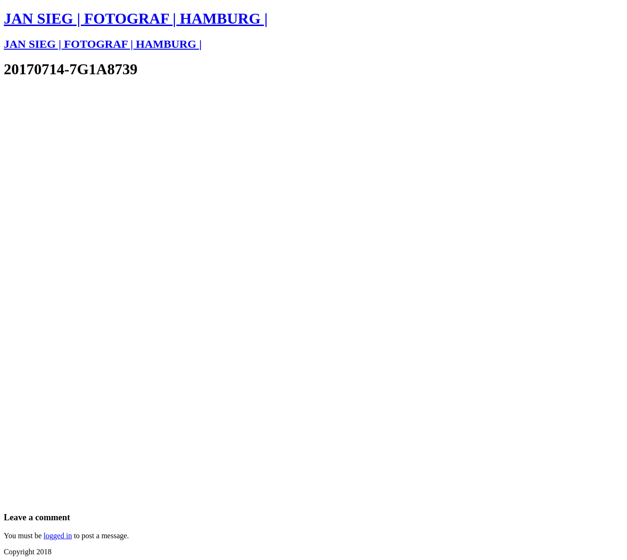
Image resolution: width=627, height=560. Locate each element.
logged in (58, 536)
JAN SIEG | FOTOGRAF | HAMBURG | (136, 18)
